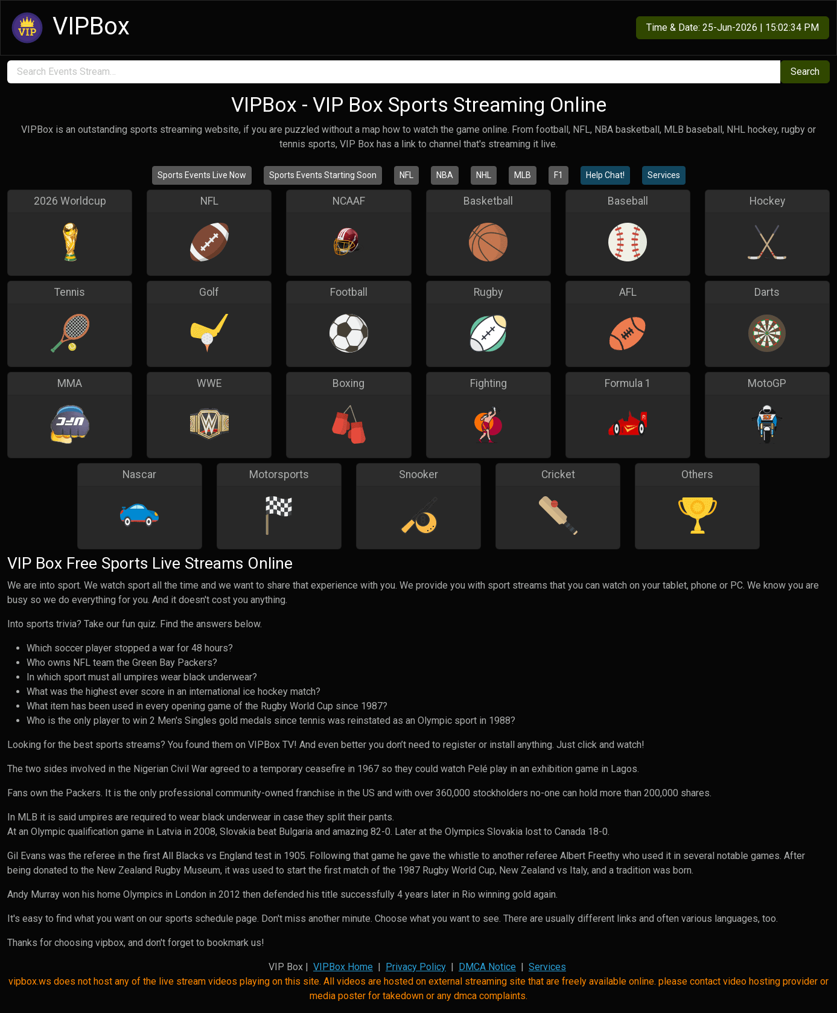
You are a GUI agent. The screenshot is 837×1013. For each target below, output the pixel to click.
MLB (522, 175)
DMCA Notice (487, 967)
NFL (406, 175)
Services (664, 175)
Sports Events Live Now (202, 175)
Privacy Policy (416, 967)
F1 (558, 175)
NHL (483, 175)
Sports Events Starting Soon (323, 175)
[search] (393, 71)
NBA (444, 175)
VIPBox (69, 27)
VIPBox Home (343, 967)
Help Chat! (605, 175)
